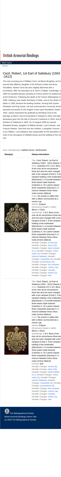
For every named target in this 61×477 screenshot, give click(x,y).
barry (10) (52, 245)
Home (5, 66)
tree (49, 275)
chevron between (39, 256)
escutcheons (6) (47, 262)
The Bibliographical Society (19, 413)
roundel (51, 270)
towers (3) (52, 273)
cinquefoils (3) (46, 259)
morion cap (53, 267)
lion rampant (53, 264)
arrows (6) (52, 243)
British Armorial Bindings (21, 55)
